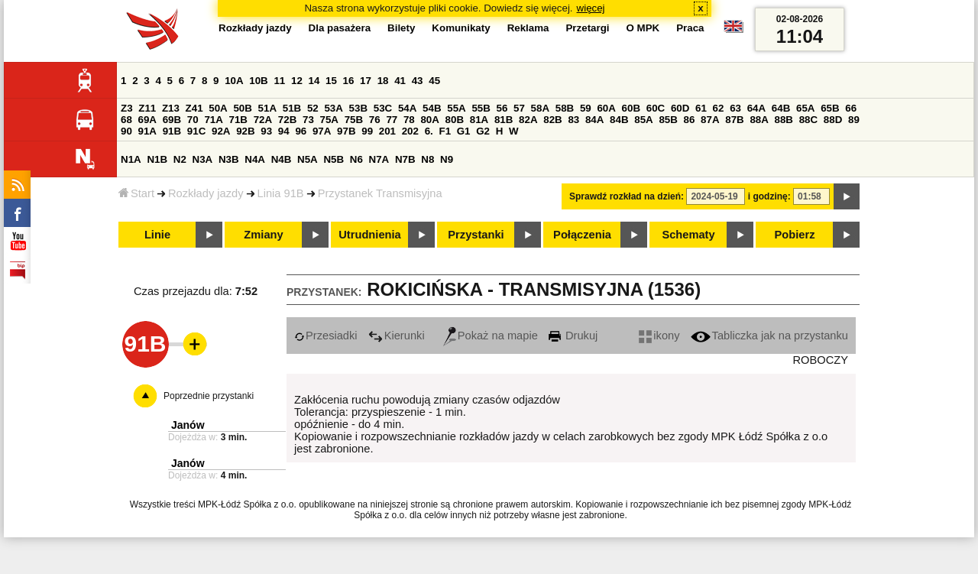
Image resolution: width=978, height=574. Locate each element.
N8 (427, 159)
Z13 (171, 108)
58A (540, 108)
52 (313, 108)
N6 (356, 159)
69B (172, 119)
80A (429, 119)
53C (383, 108)
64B (781, 108)
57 (519, 108)
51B (292, 108)
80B (454, 119)
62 (718, 108)
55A (456, 108)
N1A (131, 159)
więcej (591, 8)
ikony (659, 335)
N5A (307, 159)
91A (147, 131)
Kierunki (396, 335)
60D (680, 108)
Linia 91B (280, 193)
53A (333, 108)
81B (503, 119)
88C (808, 119)
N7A (379, 159)
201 (387, 131)
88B (784, 119)
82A (528, 119)
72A (263, 119)
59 (585, 108)
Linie (157, 235)
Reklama (528, 28)
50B (242, 108)
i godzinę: (769, 196)
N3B (229, 159)
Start (136, 193)
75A (329, 119)
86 (689, 119)
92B (245, 131)
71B (238, 119)
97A (322, 131)
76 (375, 119)
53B (358, 108)
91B (172, 131)
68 (126, 119)
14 (314, 80)
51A (267, 108)
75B (354, 119)
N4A (254, 159)
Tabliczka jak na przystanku (769, 335)
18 (383, 80)
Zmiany (263, 235)
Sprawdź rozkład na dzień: (626, 196)
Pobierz (795, 235)
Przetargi (587, 28)
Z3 (127, 108)
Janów (188, 425)
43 (417, 80)
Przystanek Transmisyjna (380, 193)
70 (193, 119)
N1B (157, 159)
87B (734, 119)
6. (429, 131)
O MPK (643, 28)
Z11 (147, 108)
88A (759, 119)
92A (221, 131)
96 (300, 131)
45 (434, 80)
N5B (333, 159)
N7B (405, 159)
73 (308, 119)
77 (391, 119)
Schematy (688, 235)
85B (668, 119)
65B (830, 108)
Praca (690, 28)
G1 (464, 131)
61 (701, 108)
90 (126, 131)
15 (331, 80)
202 (410, 131)
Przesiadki (326, 335)
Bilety (401, 28)
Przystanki (476, 235)
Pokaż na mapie (490, 335)
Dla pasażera (340, 28)
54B (432, 108)
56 (502, 108)
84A (594, 119)
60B (631, 108)
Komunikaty (461, 28)
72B (287, 119)
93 (266, 131)
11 (279, 80)
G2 (483, 131)
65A (805, 108)
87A (710, 119)
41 (400, 80)
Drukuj (573, 335)
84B (619, 119)
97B (346, 131)
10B (258, 80)
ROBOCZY (820, 360)
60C (655, 108)
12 (297, 80)
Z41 (194, 108)
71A (213, 119)
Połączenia (582, 235)
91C (196, 131)
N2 (179, 159)
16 (349, 80)
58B (564, 108)
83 (573, 119)
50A (218, 108)
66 (851, 108)
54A (407, 108)
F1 (445, 131)
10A (234, 80)
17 (365, 80)
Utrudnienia (369, 235)
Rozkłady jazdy (206, 193)
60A (606, 108)
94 (284, 131)
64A (756, 108)
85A (643, 119)
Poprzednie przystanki (209, 396)
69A (147, 119)
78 (409, 119)
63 (735, 108)
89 (854, 119)
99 (367, 131)
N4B (281, 159)
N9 (446, 159)
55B (480, 108)
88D (833, 119)
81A (479, 119)
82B (552, 119)
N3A (203, 159)
